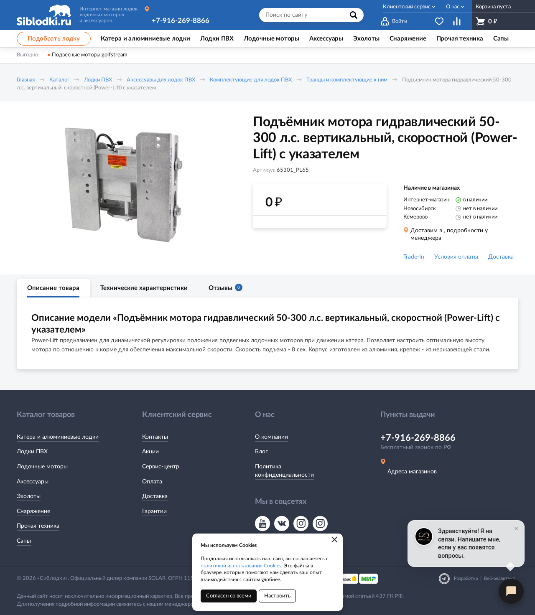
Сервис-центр (160, 467)
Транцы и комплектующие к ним (346, 80)
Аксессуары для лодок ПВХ (161, 80)
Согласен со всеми (228, 596)
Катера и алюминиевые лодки (58, 437)
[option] (123, 185)
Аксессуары (32, 482)
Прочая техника (38, 526)
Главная (26, 80)
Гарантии (154, 511)
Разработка (466, 578)
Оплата (152, 482)
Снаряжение (33, 511)
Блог (261, 452)
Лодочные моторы (42, 467)
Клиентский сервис (407, 7)
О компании (271, 437)
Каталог (59, 80)
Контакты (155, 437)
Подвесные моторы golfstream (89, 55)
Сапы (24, 541)
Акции (150, 452)
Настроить (277, 596)
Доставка (155, 496)
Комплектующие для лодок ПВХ (251, 80)
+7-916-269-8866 (180, 20)
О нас (452, 7)
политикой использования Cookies (241, 565)
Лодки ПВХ (98, 80)
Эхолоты (29, 496)
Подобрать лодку (54, 39)
